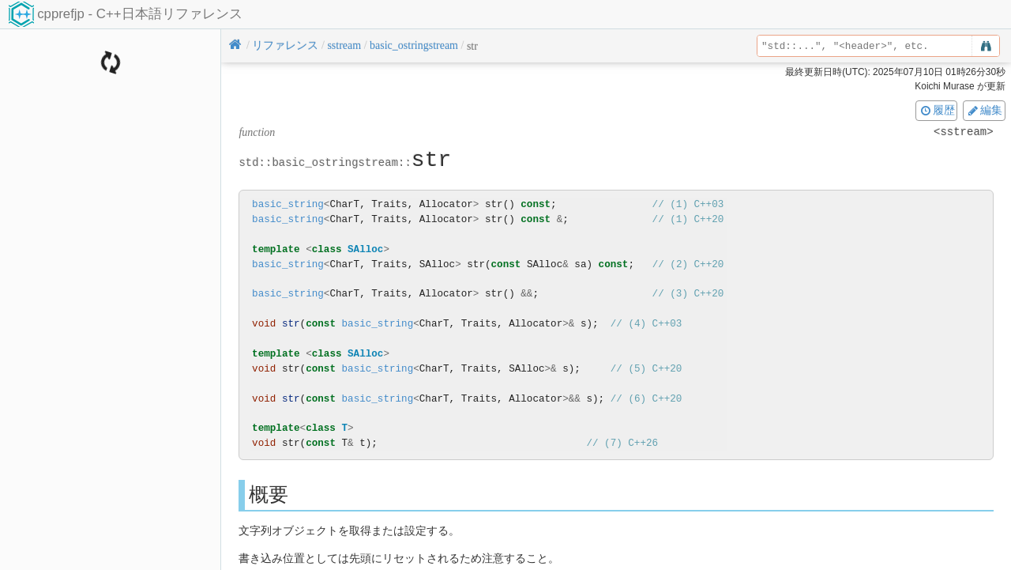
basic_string (288, 204)
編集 (984, 110)
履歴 (937, 110)
